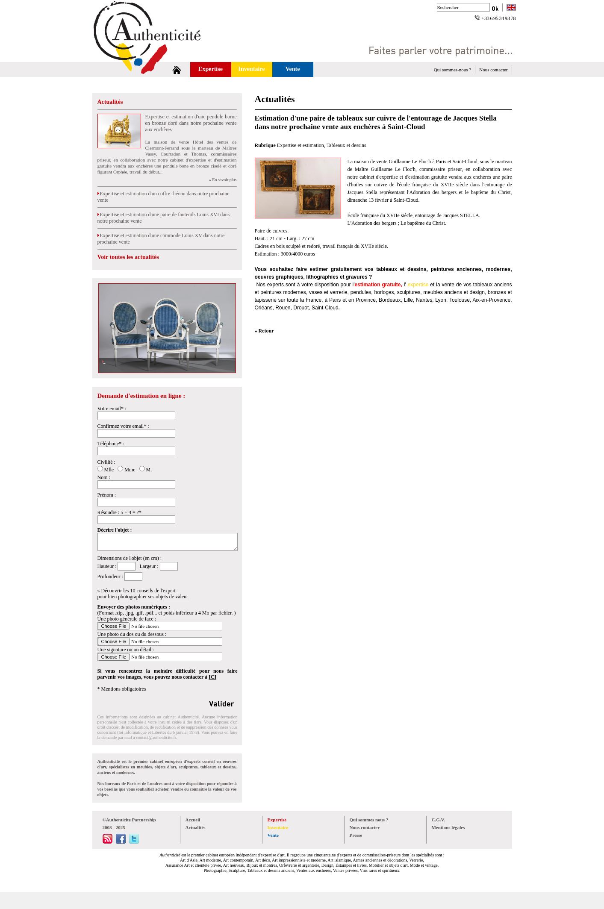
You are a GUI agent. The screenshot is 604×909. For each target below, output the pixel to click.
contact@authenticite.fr (156, 737)
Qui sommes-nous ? (452, 69)
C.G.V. (438, 819)
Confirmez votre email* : (123, 426)
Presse (356, 835)
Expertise (210, 69)
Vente (293, 69)
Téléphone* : (110, 444)
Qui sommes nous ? (369, 819)
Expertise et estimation (300, 145)
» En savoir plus (223, 179)
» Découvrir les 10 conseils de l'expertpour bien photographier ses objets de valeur (143, 594)
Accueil (193, 819)
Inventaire (252, 69)
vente (448, 285)
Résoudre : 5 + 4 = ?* (119, 512)
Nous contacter (493, 69)
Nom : (103, 477)
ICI (212, 677)
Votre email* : (112, 409)
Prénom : (106, 495)
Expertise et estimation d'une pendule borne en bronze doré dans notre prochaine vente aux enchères (191, 123)
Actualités (110, 102)
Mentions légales (448, 827)
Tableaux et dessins (346, 145)
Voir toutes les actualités (128, 257)
